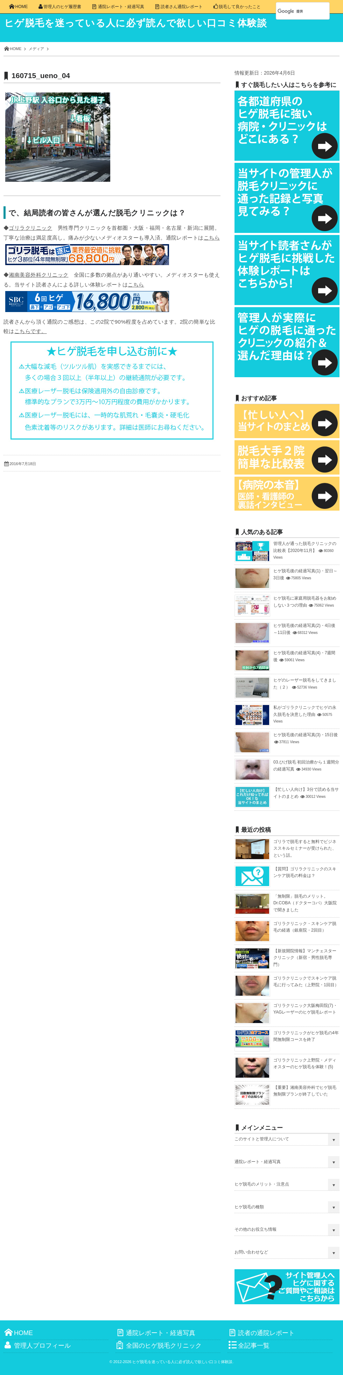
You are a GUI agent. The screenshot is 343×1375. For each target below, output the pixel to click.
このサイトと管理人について (261, 1138)
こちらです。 (30, 331)
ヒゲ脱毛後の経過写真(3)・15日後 (305, 734)
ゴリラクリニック (30, 228)
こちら (212, 238)
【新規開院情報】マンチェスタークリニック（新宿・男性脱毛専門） (304, 957)
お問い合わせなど (251, 1252)
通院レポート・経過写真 (257, 1161)
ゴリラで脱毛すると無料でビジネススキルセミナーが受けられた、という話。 (304, 848)
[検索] (295, 11)
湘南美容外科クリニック (38, 275)
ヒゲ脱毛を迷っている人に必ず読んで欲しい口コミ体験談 (140, 23)
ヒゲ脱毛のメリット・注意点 (261, 1184)
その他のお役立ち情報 (255, 1229)
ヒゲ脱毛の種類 (249, 1206)
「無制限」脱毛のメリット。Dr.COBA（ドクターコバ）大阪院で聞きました (305, 903)
